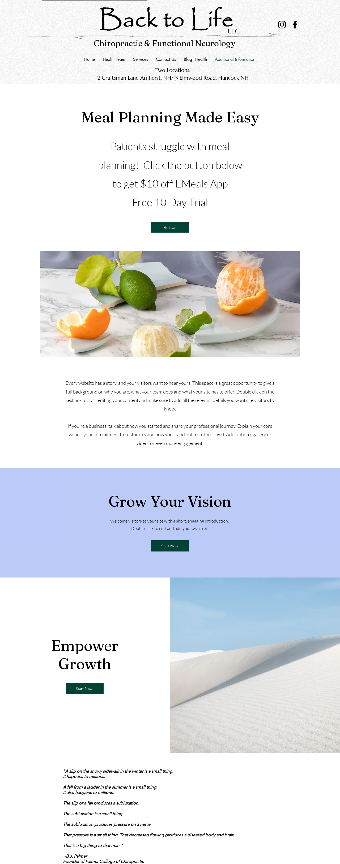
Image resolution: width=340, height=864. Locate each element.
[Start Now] (170, 545)
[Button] (170, 227)
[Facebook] (295, 24)
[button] (166, 59)
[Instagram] (282, 24)
